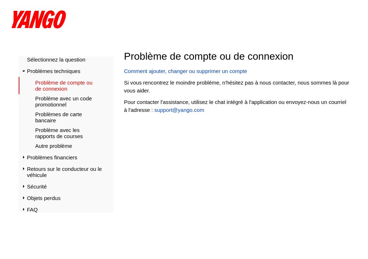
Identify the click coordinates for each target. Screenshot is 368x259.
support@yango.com (179, 110)
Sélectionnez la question (56, 59)
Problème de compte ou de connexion (63, 85)
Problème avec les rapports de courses (59, 133)
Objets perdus (43, 198)
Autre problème (53, 146)
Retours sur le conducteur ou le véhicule (64, 172)
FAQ (32, 209)
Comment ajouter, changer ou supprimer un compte (185, 71)
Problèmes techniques (53, 71)
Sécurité (37, 186)
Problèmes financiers (52, 157)
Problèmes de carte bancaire (58, 117)
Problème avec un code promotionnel (63, 101)
